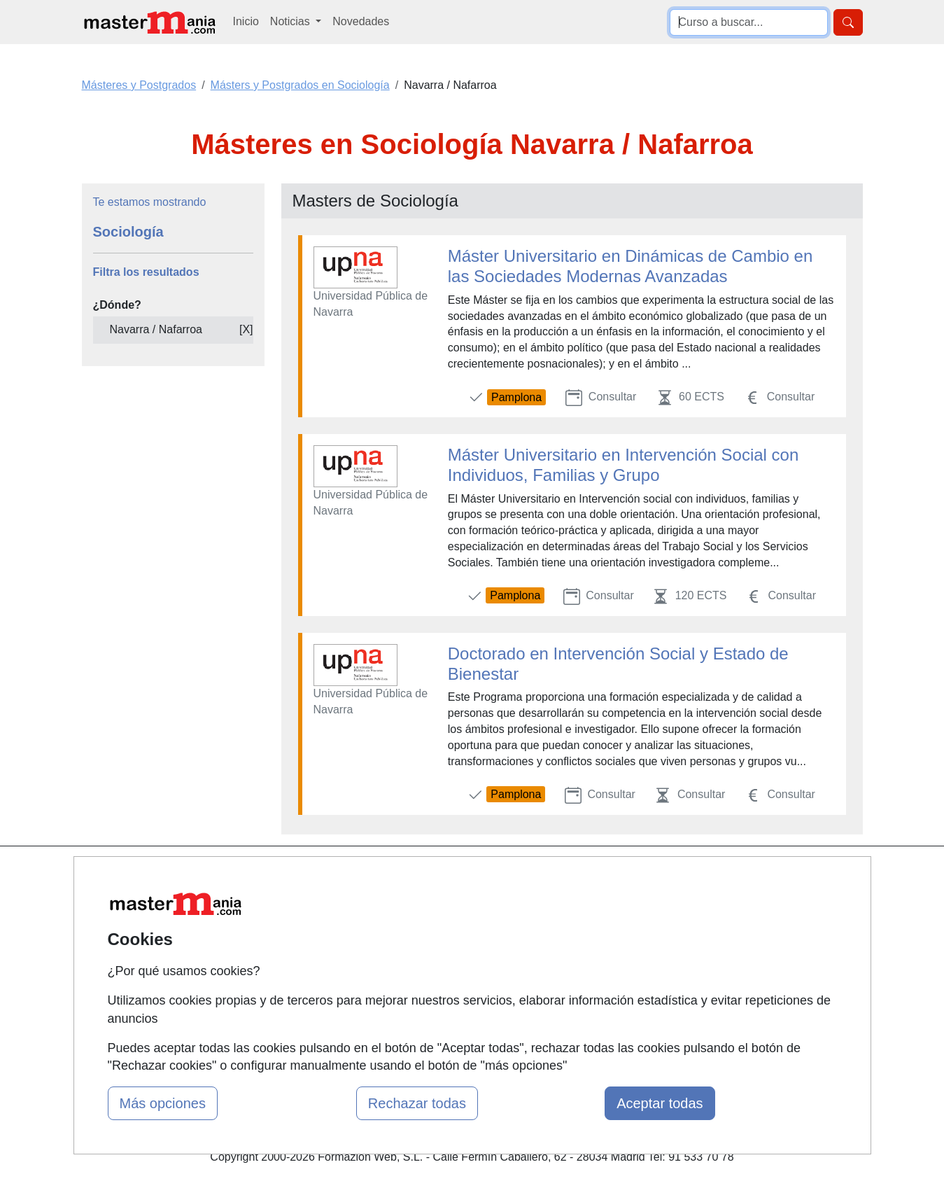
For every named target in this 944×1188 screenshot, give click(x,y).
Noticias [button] (291, 21)
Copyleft (579, 957)
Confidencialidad (599, 902)
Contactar (582, 875)
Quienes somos (331, 902)
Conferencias (458, 945)
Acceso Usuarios (334, 957)
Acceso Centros (332, 984)
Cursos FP (452, 918)
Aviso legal (585, 929)
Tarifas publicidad (336, 929)
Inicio (246, 21)
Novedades (360, 21)
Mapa (306, 875)
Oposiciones (456, 1015)
